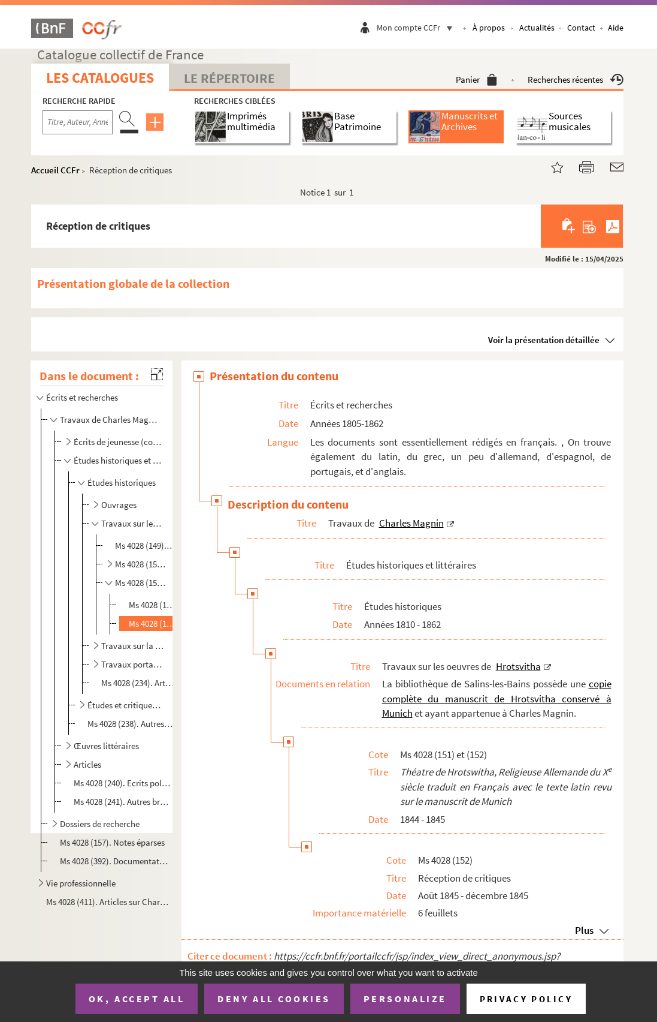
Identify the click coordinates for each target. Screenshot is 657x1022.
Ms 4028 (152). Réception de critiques (153, 623)
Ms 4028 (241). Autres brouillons (122, 801)
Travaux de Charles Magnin (110, 419)
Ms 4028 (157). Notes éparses (112, 842)
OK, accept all (136, 999)
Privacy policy (526, 999)
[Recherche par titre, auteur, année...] (78, 122)
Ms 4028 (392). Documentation (115, 861)
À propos (489, 27)
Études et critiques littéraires (125, 705)
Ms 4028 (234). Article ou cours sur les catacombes (137, 683)
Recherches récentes (575, 79)
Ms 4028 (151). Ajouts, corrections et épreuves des (153, 605)
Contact (581, 27)
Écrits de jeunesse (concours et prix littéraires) (118, 441)
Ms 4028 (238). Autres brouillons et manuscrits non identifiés (129, 723)
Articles (87, 764)
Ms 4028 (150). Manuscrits (140, 564)
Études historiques (121, 482)
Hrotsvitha (518, 666)
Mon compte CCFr (417, 28)
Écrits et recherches (82, 397)
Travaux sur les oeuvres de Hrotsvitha (133, 523)
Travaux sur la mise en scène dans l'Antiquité (133, 645)
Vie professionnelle (81, 883)
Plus (584, 930)
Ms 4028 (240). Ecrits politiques (122, 783)
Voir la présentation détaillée (544, 339)
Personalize (405, 999)
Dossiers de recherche (100, 823)
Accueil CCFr (55, 170)
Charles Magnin (411, 523)
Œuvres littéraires (106, 746)
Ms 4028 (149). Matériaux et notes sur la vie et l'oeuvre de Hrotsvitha (145, 545)
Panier (476, 79)
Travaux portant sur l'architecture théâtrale (133, 664)
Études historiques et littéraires (118, 460)
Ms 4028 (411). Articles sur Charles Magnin (107, 901)
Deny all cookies (273, 999)
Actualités (537, 27)
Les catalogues (100, 77)
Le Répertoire (229, 78)
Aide (615, 27)
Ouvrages (119, 504)
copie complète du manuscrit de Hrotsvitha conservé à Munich (496, 698)
